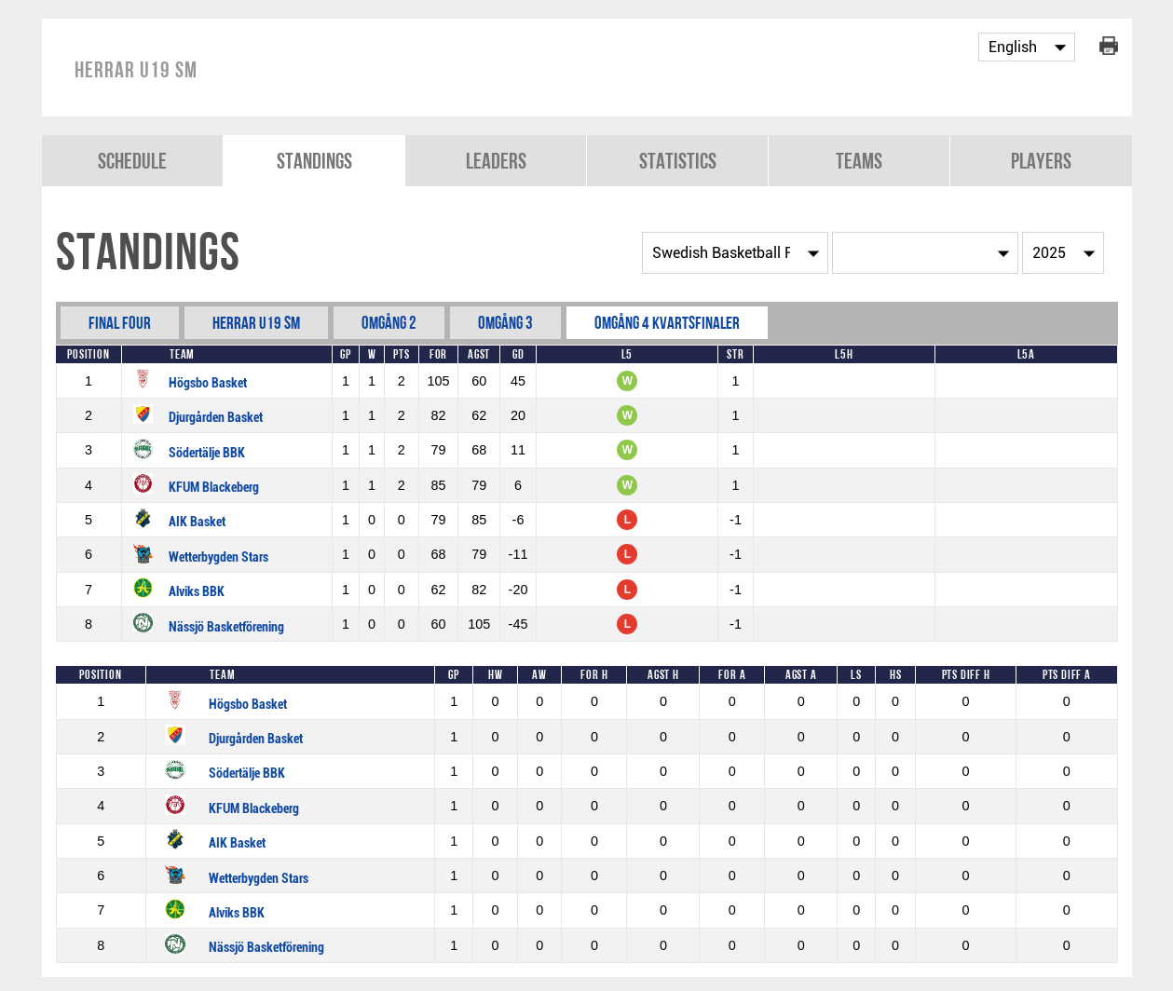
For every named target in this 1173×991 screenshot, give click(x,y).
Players (1041, 160)
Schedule (132, 160)
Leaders (496, 160)
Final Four (120, 323)
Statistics (677, 160)
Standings (314, 160)
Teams (859, 160)
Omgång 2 (388, 323)
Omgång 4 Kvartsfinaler (667, 323)
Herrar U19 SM (256, 323)
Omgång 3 (505, 323)
